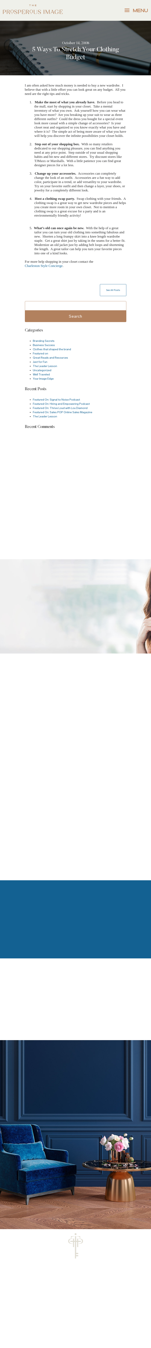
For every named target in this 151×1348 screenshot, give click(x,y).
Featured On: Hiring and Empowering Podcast (61, 404)
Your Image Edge (43, 378)
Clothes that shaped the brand (52, 349)
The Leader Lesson (45, 366)
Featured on (40, 353)
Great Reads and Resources (50, 357)
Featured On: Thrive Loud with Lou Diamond (60, 408)
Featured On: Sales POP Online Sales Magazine (62, 412)
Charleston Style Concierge (44, 266)
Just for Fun (40, 362)
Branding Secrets (44, 341)
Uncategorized (42, 370)
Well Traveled (41, 374)
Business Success (44, 345)
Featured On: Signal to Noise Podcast (56, 399)
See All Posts (113, 290)
